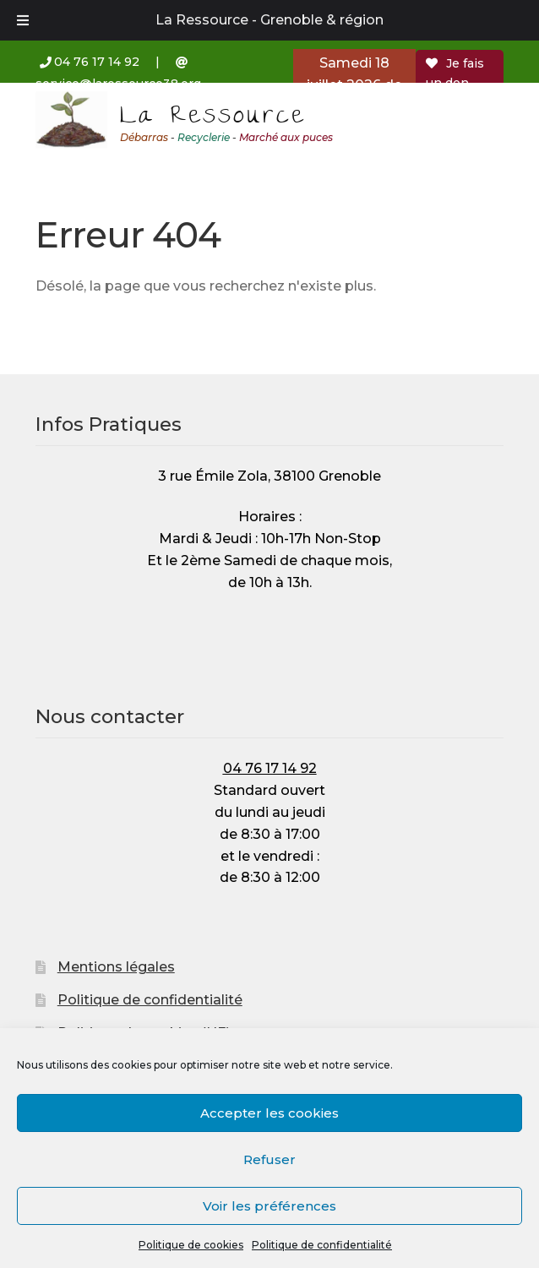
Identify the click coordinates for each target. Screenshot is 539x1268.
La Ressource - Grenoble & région (269, 20)
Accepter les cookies (269, 1113)
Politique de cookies (191, 1244)
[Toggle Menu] (23, 20)
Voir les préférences (269, 1206)
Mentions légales (116, 967)
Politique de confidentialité (322, 1244)
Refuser (269, 1159)
